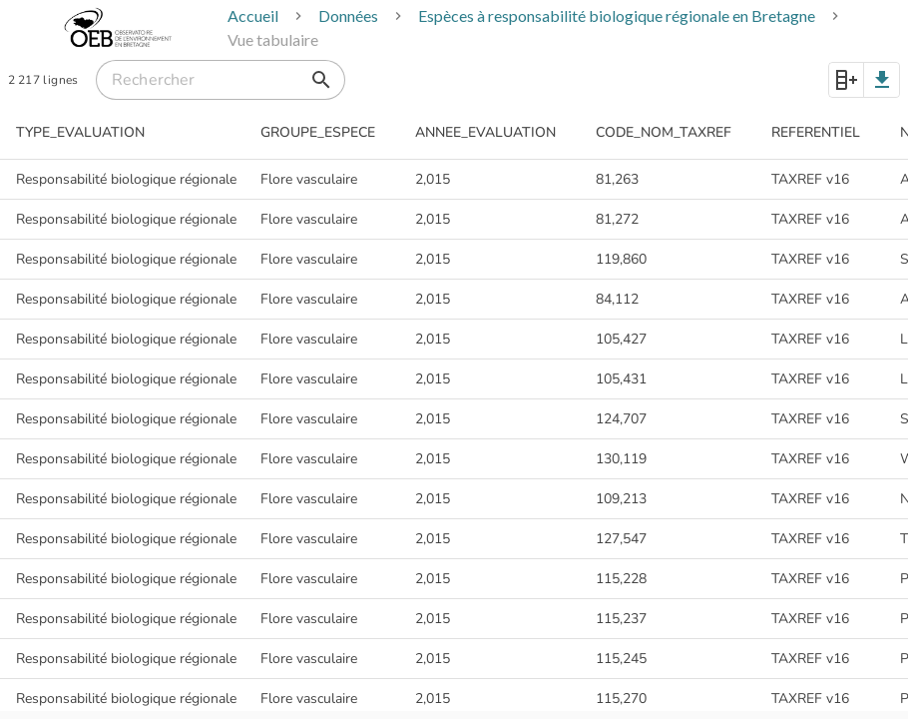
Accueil (252, 15)
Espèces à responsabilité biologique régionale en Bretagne (616, 15)
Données (348, 15)
